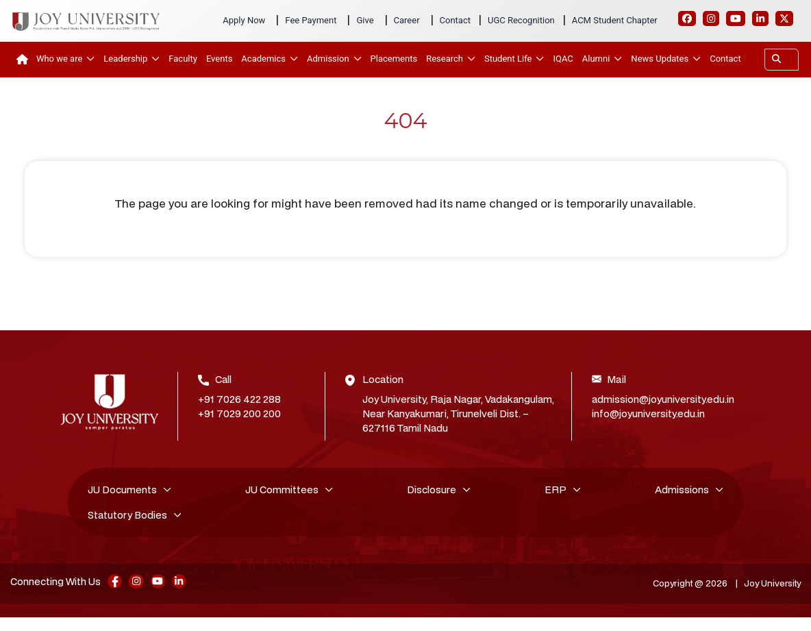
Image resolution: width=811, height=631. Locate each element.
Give (364, 20)
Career (407, 20)
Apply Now (244, 20)
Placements (394, 58)
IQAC (563, 58)
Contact (455, 20)
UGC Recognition (521, 20)
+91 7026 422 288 (239, 399)
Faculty (183, 58)
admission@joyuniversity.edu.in (663, 399)
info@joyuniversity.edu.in (648, 413)
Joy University (768, 584)
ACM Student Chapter (615, 20)
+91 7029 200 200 (239, 413)
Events (219, 58)
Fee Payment (310, 20)
